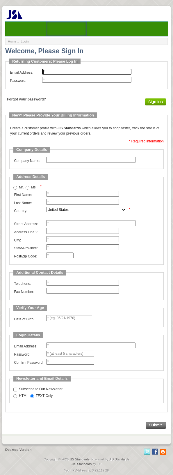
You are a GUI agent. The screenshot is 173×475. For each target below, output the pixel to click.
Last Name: (23, 203)
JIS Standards (79, 459)
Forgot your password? (26, 99)
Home (12, 41)
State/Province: (26, 248)
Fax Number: (24, 292)
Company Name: (27, 161)
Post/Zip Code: (25, 256)
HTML (23, 396)
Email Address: (21, 72)
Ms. (34, 187)
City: (17, 240)
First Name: (23, 195)
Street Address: (26, 224)
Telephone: (22, 284)
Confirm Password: (28, 363)
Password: (18, 81)
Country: (20, 211)
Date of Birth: (24, 319)
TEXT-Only (44, 396)
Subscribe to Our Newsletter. (41, 389)
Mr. (21, 187)
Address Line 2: (26, 232)
